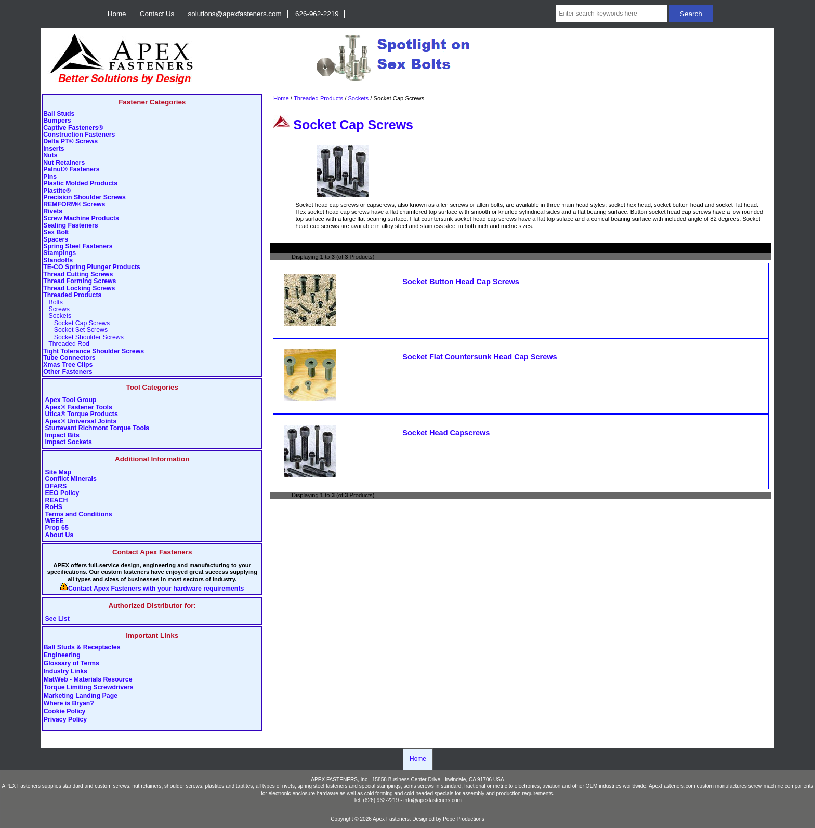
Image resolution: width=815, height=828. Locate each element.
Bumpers (57, 120)
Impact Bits (62, 435)
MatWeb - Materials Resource (88, 679)
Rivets (52, 211)
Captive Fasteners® (73, 128)
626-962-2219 (317, 14)
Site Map (58, 472)
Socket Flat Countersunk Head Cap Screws (479, 357)
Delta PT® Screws (70, 141)
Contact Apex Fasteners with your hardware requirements (156, 588)
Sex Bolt (56, 232)
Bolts (53, 302)
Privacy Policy (65, 719)
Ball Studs (58, 114)
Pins (50, 176)
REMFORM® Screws (74, 204)
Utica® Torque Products (81, 414)
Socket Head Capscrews (446, 433)
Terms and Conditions (78, 514)
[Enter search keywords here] (611, 13)
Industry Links (65, 671)
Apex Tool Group (71, 400)
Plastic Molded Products (80, 183)
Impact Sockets (68, 442)
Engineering (62, 655)
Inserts (53, 148)
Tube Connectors (69, 358)
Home (117, 14)
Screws (56, 309)
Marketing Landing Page (80, 695)
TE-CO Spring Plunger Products (91, 267)
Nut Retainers (64, 162)
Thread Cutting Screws (78, 274)
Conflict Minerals (71, 479)
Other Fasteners (67, 372)
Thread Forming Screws (79, 281)
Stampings (59, 253)
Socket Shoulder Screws (83, 337)
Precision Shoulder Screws (84, 197)
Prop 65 (57, 528)
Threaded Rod (66, 344)
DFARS (56, 486)
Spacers (55, 239)
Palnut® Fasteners (71, 169)
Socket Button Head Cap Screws (460, 281)
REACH (56, 500)
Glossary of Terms (71, 663)
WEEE (54, 521)
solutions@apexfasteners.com (235, 14)
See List (57, 619)
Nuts (50, 155)
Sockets (358, 98)
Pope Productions (463, 819)
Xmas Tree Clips (68, 365)
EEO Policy (62, 493)
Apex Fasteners (391, 819)
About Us (59, 535)
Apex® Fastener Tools (78, 407)
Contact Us (157, 14)
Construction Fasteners (79, 134)
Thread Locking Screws (79, 288)
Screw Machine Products (81, 218)
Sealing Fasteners (70, 225)
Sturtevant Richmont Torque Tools (97, 428)
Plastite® (57, 191)
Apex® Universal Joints (81, 421)
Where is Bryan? (69, 703)
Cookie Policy (65, 711)
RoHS (54, 507)
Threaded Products (318, 98)
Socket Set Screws (75, 330)
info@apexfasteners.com (432, 800)
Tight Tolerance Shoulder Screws (93, 351)
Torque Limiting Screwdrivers (89, 687)
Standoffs (58, 260)
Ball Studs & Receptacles (82, 647)
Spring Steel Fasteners (77, 246)
